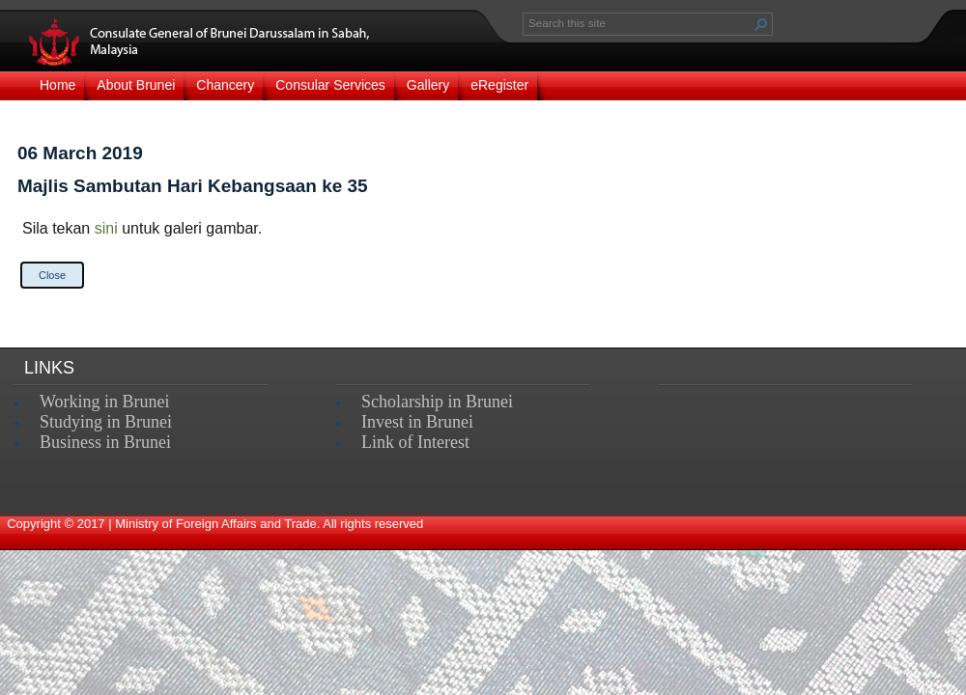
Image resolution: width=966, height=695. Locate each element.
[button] (761, 24)
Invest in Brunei (417, 421)
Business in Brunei (105, 442)
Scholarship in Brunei (437, 401)
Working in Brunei (105, 401)
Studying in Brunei (106, 421)
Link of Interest (415, 442)
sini (106, 228)
